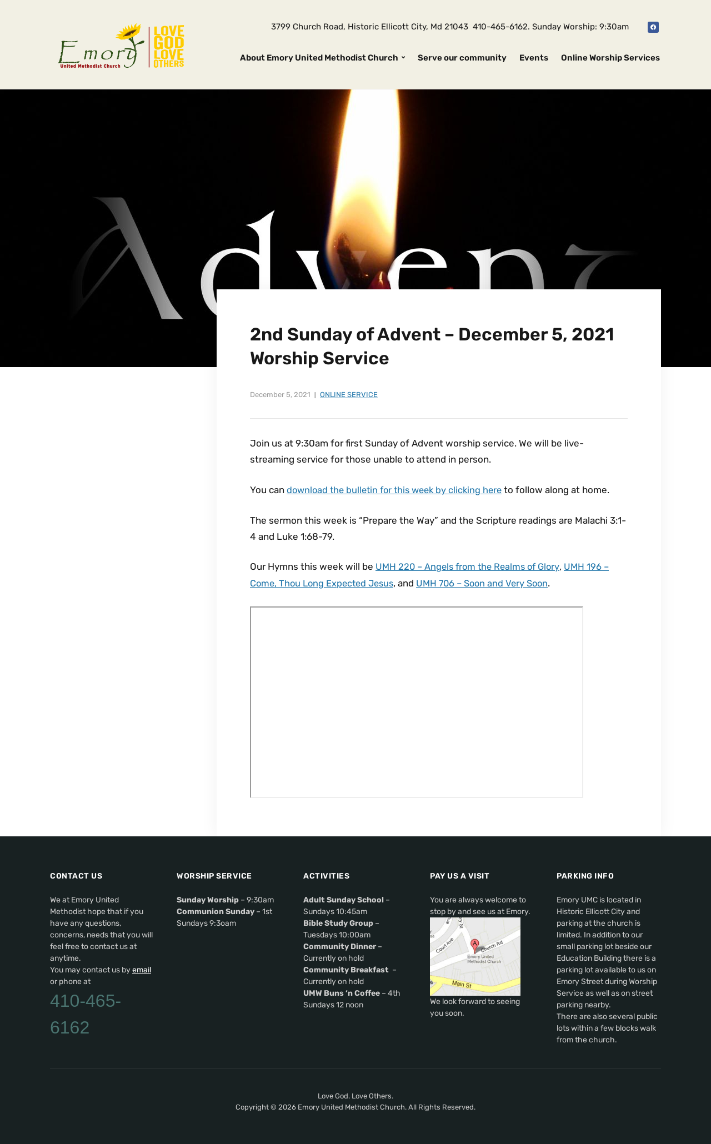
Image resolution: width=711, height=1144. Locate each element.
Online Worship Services (610, 58)
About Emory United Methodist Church (319, 58)
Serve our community (462, 58)
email (141, 968)
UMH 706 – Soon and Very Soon (491, 582)
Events (533, 58)
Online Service (349, 394)
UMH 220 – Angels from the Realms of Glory (471, 565)
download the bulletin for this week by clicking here (399, 489)
